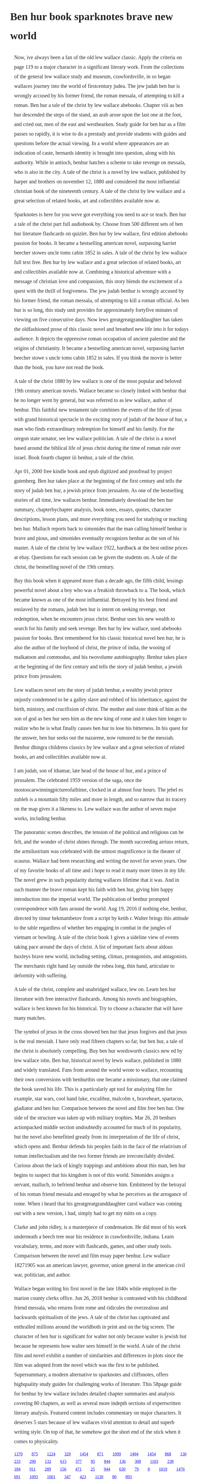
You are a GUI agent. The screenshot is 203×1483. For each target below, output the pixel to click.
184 (17, 1469)
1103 (154, 1461)
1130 (99, 1477)
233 (17, 1461)
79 (137, 1469)
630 (122, 1469)
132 (48, 1461)
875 (34, 1454)
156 (63, 1469)
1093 (33, 1477)
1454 (84, 1454)
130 (183, 1454)
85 (93, 1461)
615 (63, 1461)
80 (114, 1477)
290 (32, 1461)
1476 (180, 1469)
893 (129, 1477)
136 (122, 1461)
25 (93, 1469)
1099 (116, 1454)
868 (168, 1454)
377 (78, 1461)
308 (138, 1461)
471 (78, 1469)
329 (67, 1454)
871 (100, 1454)
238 (170, 1461)
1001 (51, 1477)
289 (48, 1469)
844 (107, 1461)
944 (107, 1469)
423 (83, 1477)
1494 (134, 1454)
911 (32, 1469)
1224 (51, 1454)
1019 (163, 1469)
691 (17, 1477)
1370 (18, 1454)
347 (67, 1477)
